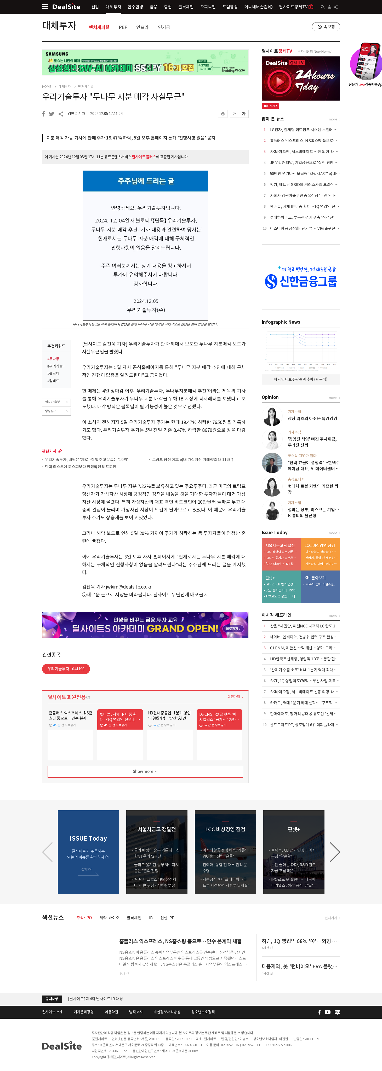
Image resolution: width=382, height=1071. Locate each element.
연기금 (164, 27)
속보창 (329, 26)
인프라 (142, 27)
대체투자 (113, 6)
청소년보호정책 (203, 1012)
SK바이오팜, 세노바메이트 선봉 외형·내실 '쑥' (307, 151)
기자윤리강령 (84, 1012)
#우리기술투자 (57, 366)
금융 (154, 6)
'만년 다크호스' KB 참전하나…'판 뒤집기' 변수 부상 (282, 564)
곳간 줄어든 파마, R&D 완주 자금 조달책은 (282, 590)
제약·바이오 (109, 917)
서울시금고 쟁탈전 (280, 546)
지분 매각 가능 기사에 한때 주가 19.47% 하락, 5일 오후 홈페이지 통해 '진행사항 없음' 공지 (131, 138)
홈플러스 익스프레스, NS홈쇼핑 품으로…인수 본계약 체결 (317, 140)
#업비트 (53, 381)
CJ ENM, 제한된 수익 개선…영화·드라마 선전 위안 (311, 647)
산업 (95, 6)
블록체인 (186, 6)
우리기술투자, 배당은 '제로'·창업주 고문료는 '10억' (86, 460)
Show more (145, 772)
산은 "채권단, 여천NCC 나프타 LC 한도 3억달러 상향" (313, 626)
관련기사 (49, 451)
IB (151, 917)
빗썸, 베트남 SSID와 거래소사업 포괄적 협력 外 (308, 184)
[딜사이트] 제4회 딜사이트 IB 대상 (95, 998)
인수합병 (135, 6)
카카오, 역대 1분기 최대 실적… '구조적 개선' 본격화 (312, 702)
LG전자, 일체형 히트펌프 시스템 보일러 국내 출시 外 (312, 129)
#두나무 (53, 359)
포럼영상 (230, 6)
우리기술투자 (66, 668)
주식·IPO (84, 917)
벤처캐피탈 (99, 27)
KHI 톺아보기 (315, 578)
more (60, 451)
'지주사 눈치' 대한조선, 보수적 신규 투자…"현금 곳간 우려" (321, 584)
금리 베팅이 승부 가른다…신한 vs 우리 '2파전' (282, 552)
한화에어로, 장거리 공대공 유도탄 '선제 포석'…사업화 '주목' (319, 713)
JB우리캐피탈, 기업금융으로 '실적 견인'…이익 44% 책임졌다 (319, 162)
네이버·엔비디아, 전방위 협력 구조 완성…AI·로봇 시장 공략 (318, 637)
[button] (335, 852)
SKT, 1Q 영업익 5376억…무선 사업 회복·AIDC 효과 (312, 680)
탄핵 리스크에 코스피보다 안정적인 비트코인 (80, 467)
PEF (123, 27)
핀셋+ (270, 578)
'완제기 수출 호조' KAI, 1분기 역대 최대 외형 (305, 669)
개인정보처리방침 (166, 1012)
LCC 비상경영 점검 (320, 546)
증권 (168, 6)
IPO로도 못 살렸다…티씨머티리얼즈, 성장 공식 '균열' (282, 596)
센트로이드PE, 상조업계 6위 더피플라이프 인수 (308, 724)
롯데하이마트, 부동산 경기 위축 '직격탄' (302, 217)
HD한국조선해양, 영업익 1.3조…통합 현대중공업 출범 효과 (317, 658)
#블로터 (53, 373)
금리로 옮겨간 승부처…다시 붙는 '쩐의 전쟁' (282, 558)
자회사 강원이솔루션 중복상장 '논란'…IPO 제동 (308, 195)
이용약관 (111, 1012)
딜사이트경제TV (296, 6)
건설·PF (167, 917)
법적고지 (135, 1012)
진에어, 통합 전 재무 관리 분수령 (321, 558)
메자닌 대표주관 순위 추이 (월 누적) (300, 379)
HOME (46, 87)
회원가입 (233, 697)
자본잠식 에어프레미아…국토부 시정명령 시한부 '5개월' (321, 564)
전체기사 (331, 918)
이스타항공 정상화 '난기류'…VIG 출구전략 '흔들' (309, 228)
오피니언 (208, 6)
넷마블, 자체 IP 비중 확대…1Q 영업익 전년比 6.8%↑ (313, 206)
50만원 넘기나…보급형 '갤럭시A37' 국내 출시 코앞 (311, 173)
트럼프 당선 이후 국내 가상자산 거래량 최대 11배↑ (193, 460)
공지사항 (52, 999)
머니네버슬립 (258, 6)
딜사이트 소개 (52, 1012)
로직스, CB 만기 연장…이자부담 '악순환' (282, 584)
